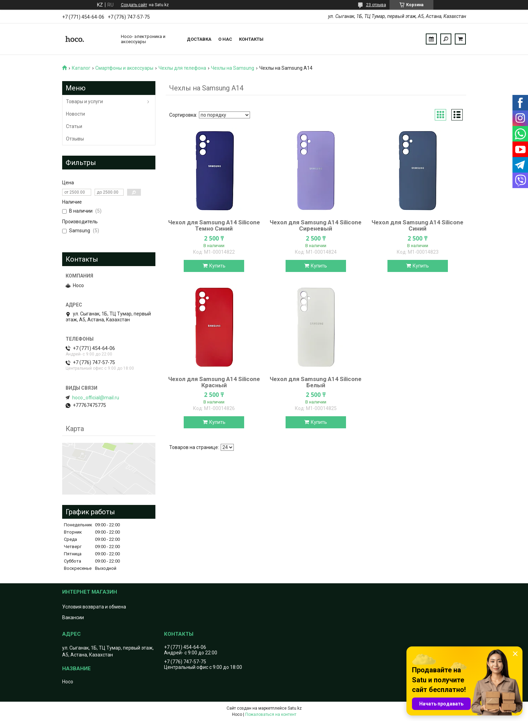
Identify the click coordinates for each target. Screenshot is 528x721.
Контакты (251, 39)
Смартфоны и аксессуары (124, 68)
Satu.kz (295, 708)
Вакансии (73, 617)
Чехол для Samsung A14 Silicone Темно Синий (214, 225)
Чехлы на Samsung (232, 68)
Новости (75, 114)
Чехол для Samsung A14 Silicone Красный (214, 382)
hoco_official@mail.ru (95, 397)
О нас (225, 39)
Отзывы (75, 139)
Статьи (74, 126)
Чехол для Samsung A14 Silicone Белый (316, 382)
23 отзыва (376, 4)
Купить (217, 266)
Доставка (199, 39)
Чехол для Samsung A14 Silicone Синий (417, 225)
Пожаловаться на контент (270, 714)
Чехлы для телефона (182, 68)
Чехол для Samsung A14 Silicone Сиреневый (316, 225)
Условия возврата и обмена (94, 607)
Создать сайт (134, 4)
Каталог (81, 68)
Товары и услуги (84, 101)
